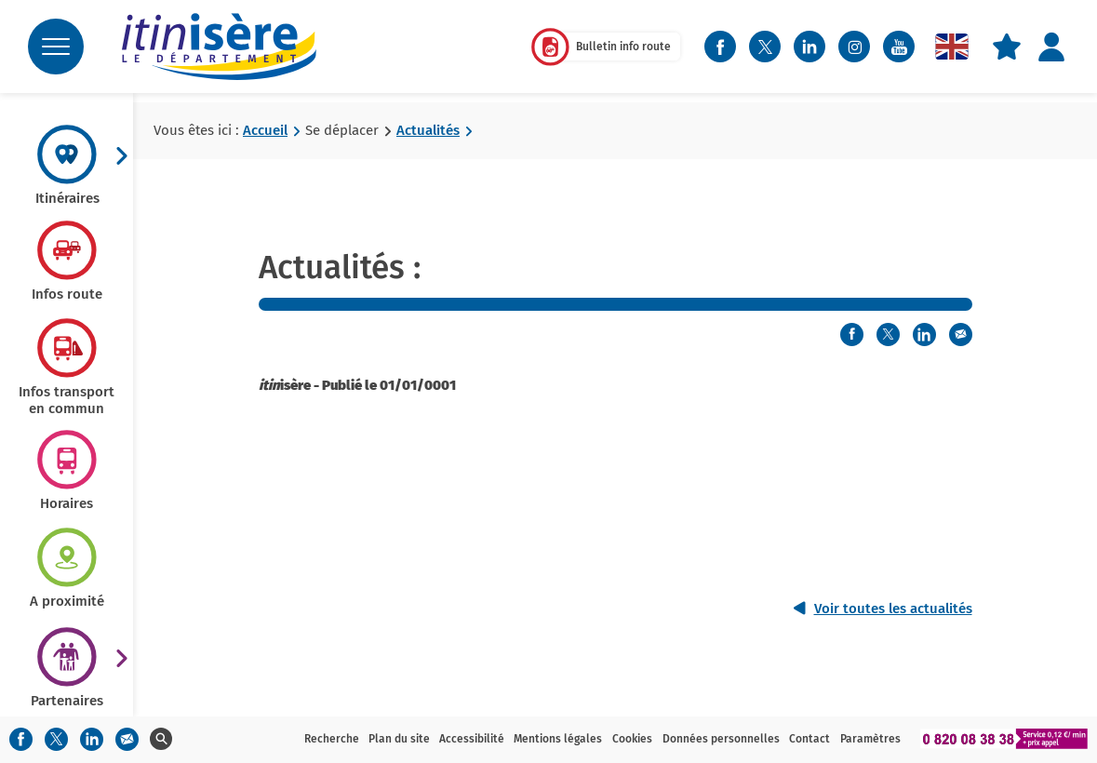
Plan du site (399, 738)
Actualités (428, 130)
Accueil (265, 130)
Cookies (632, 738)
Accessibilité (471, 738)
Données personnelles (721, 738)
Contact (809, 738)
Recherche (331, 738)
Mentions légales (558, 738)
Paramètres (870, 738)
